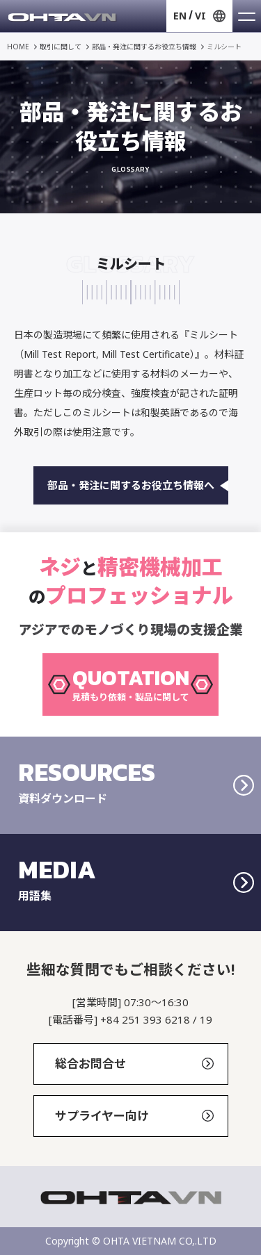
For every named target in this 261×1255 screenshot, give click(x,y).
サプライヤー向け (134, 1116)
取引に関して (60, 46)
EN (180, 15)
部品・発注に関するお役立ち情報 (144, 46)
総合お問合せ (134, 1064)
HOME (18, 46)
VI (200, 15)
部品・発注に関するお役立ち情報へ (137, 485)
